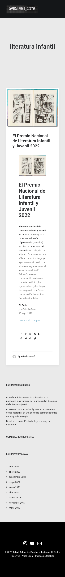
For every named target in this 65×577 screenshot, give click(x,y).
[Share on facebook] (21, 334)
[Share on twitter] (26, 334)
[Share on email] (35, 338)
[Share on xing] (30, 338)
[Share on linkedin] (39, 334)
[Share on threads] (30, 334)
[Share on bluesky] (26, 338)
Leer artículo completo (30, 320)
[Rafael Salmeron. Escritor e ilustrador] (22, 9)
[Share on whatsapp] (21, 338)
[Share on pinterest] (35, 334)
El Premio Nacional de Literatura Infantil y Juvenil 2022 (31, 140)
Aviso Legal (27, 556)
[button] (57, 9)
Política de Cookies (44, 556)
